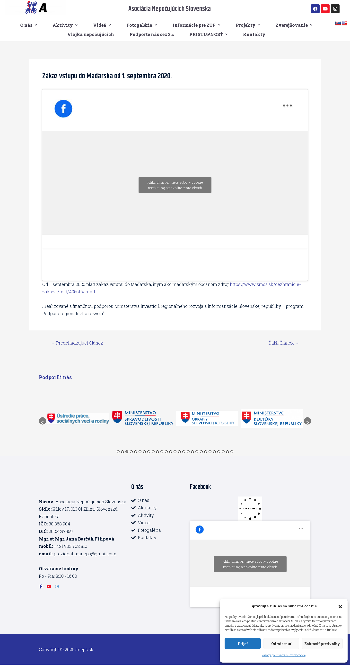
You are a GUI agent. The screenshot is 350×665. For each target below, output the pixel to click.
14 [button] (175, 451)
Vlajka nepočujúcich (90, 34)
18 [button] (192, 451)
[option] (78, 418)
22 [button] (210, 451)
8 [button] (148, 451)
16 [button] (183, 451)
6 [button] (140, 451)
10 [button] (157, 451)
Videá (102, 25)
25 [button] (223, 451)
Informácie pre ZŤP (196, 25)
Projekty (248, 25)
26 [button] (227, 451)
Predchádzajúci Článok (77, 343)
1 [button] (118, 451)
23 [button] (214, 451)
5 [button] (135, 451)
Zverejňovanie (294, 25)
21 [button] (205, 451)
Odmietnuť (281, 643)
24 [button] (218, 451)
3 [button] (126, 451)
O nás (28, 25)
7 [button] (144, 451)
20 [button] (201, 451)
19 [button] (196, 451)
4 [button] (131, 451)
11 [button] (161, 451)
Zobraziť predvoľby (322, 643)
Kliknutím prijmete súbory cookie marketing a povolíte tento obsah (175, 185)
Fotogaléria (141, 25)
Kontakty (254, 34)
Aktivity (65, 25)
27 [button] (231, 451)
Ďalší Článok (284, 343)
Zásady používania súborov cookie (284, 655)
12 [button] (166, 451)
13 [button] (170, 451)
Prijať (243, 643)
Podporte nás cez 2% (152, 34)
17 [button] (188, 451)
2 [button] (122, 451)
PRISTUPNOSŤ (208, 34)
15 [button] (179, 451)
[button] (340, 605)
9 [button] (153, 451)
